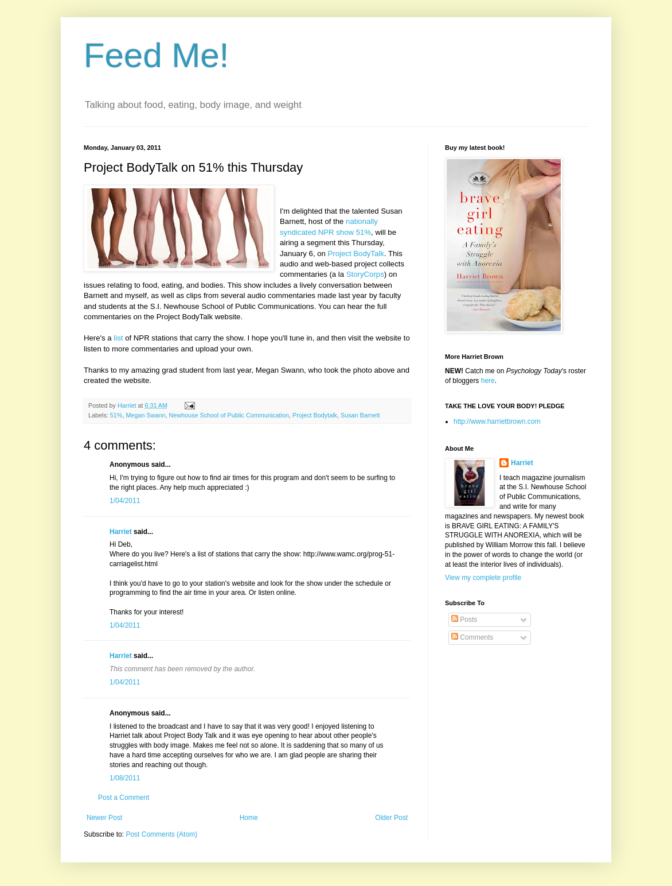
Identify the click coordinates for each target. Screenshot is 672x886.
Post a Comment (123, 798)
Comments (472, 637)
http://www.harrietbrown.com (497, 421)
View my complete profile (483, 578)
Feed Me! (156, 55)
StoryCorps (365, 274)
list (118, 338)
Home (249, 818)
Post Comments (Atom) (161, 834)
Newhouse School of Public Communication (228, 415)
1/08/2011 (125, 778)
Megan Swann (145, 415)
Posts (464, 620)
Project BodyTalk (356, 253)
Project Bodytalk (314, 415)
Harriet (121, 532)
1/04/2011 (125, 501)
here (488, 381)
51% (116, 415)
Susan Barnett (360, 415)
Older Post (391, 818)
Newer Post (104, 818)
